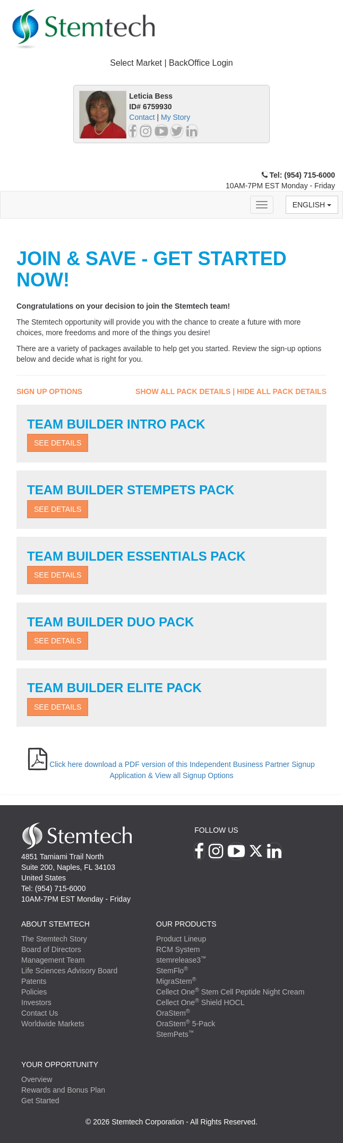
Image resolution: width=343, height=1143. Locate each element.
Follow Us (216, 830)
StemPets (175, 1034)
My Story (175, 117)
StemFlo (172, 970)
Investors (36, 1002)
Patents (33, 981)
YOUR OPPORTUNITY (59, 1064)
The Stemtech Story (54, 939)
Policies (34, 992)
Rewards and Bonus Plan (63, 1090)
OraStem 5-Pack (185, 1023)
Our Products (186, 924)
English (312, 204)
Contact (142, 117)
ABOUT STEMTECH (55, 924)
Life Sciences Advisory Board (69, 970)
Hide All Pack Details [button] (282, 391)
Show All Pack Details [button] (182, 391)
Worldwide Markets (52, 1023)
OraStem (173, 1013)
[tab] (171, 63)
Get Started (40, 1100)
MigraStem (176, 981)
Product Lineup (181, 939)
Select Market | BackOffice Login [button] (171, 62)
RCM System (178, 949)
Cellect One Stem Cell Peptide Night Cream (230, 992)
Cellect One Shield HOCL (200, 1002)
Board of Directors (51, 949)
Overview (36, 1079)
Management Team (53, 960)
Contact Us (39, 1013)
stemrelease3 (181, 960)
